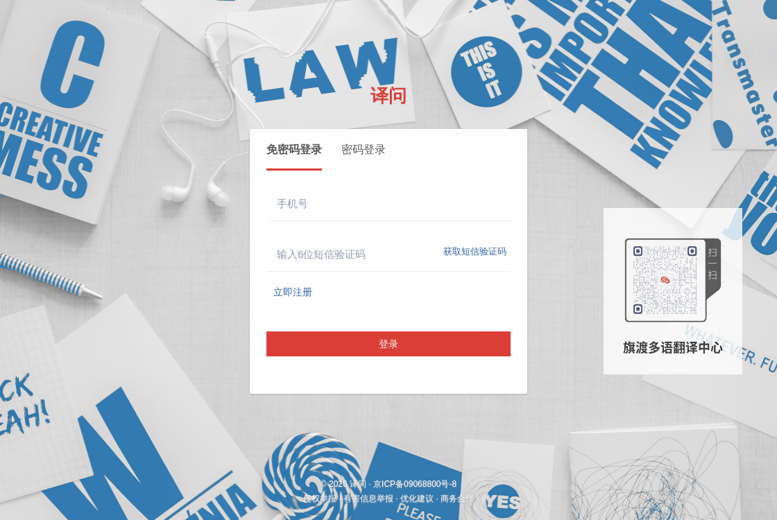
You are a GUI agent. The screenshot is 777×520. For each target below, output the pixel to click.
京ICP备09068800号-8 (414, 484)
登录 (388, 343)
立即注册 (292, 291)
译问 (388, 95)
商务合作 (457, 498)
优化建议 (417, 498)
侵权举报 (319, 498)
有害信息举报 (368, 498)
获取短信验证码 (474, 251)
